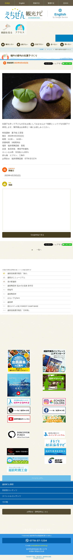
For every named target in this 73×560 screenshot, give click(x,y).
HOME (41, 49)
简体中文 (36, 3)
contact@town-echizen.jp (38, 545)
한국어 (65, 3)
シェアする (57, 63)
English (22, 3)
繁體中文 (51, 3)
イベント (49, 49)
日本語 (7, 3)
